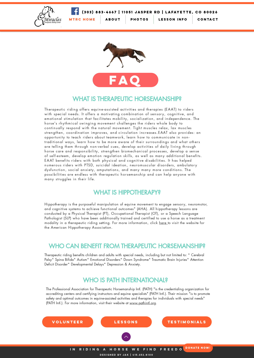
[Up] (126, 336)
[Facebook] (75, 11)
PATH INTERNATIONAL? (137, 280)
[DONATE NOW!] (198, 347)
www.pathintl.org (143, 302)
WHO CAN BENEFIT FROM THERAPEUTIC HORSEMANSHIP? (127, 246)
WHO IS (95, 280)
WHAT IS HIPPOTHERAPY (125, 192)
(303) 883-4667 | (102, 12)
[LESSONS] (126, 321)
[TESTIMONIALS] (187, 321)
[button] (125, 80)
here (163, 222)
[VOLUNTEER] (67, 321)
